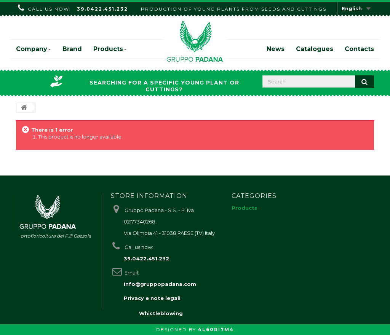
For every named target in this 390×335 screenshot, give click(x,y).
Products (110, 49)
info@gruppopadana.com (160, 284)
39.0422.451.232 (102, 9)
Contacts (359, 49)
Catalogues (314, 49)
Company (33, 49)
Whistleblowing (161, 313)
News (276, 49)
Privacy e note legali (152, 298)
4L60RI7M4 (216, 329)
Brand (72, 49)
